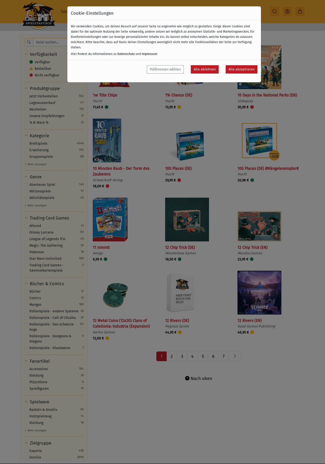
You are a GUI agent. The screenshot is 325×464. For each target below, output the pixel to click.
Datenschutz (126, 54)
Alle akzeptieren (242, 69)
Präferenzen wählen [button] (165, 69)
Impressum (149, 54)
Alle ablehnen (205, 69)
